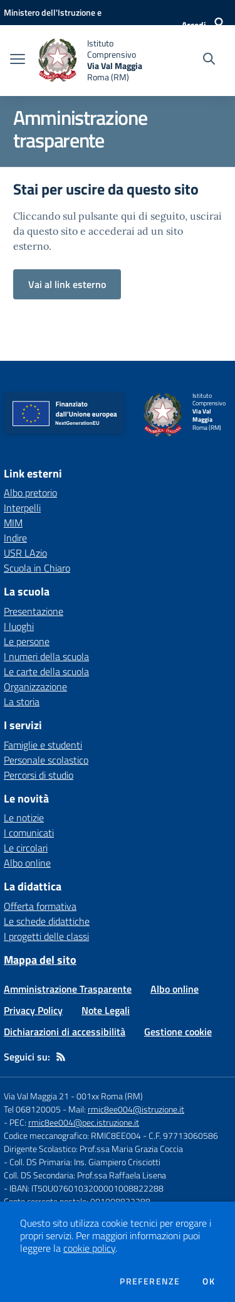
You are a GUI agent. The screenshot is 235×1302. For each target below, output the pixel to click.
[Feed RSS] (60, 1056)
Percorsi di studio (38, 774)
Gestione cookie (178, 1031)
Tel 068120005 (32, 1109)
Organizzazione (35, 686)
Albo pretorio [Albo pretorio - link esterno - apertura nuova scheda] (30, 492)
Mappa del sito (40, 959)
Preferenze (150, 1281)
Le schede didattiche (47, 921)
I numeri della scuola (46, 656)
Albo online (27, 862)
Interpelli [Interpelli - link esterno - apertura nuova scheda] (22, 507)
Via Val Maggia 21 (36, 1095)
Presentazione (33, 611)
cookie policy (89, 1248)
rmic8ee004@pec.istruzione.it (83, 1122)
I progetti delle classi (46, 936)
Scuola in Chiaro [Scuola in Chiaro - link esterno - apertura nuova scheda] (37, 567)
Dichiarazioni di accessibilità (64, 1031)
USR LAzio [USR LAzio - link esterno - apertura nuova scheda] (25, 552)
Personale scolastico (46, 759)
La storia (21, 701)
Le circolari (26, 847)
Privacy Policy (33, 1010)
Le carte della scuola (46, 671)
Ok (208, 1281)
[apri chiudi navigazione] (17, 60)
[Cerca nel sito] (209, 60)
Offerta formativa (40, 906)
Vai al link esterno (67, 284)
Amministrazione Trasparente (68, 988)
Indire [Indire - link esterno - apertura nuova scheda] (15, 537)
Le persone (27, 641)
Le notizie (24, 817)
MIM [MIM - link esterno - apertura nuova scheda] (13, 522)
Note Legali (105, 1010)
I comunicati (29, 832)
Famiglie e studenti (43, 744)
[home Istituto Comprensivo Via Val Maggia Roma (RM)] (95, 60)
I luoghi (19, 626)
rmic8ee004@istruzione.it (136, 1109)
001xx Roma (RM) (109, 1095)
